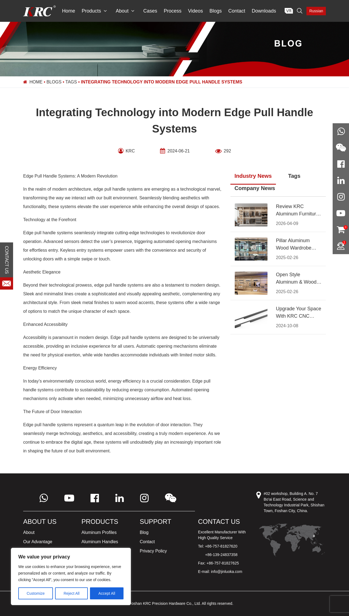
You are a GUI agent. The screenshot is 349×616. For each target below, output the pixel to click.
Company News (254, 188)
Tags (71, 82)
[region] (71, 576)
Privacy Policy (153, 551)
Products (94, 11)
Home (68, 11)
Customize (36, 593)
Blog (144, 532)
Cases (150, 11)
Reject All (71, 593)
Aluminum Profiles (99, 532)
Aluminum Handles (100, 541)
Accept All (106, 593)
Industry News (253, 176)
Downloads (264, 11)
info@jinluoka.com (226, 571)
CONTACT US (6, 260)
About (125, 11)
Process (173, 11)
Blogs (215, 11)
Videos (195, 11)
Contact (236, 11)
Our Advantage (37, 541)
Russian (316, 11)
